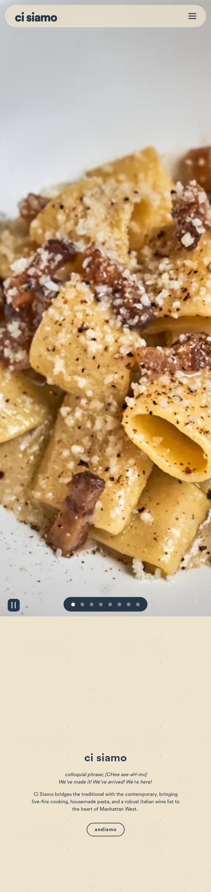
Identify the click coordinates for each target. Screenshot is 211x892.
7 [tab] (129, 565)
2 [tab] (82, 565)
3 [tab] (92, 565)
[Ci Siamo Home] (36, 16)
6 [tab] (119, 565)
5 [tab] (110, 565)
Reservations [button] (105, 884)
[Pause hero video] (14, 565)
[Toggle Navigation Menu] (192, 16)
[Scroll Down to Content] (105, 549)
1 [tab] (73, 565)
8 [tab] (138, 565)
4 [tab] (101, 565)
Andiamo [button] (106, 790)
